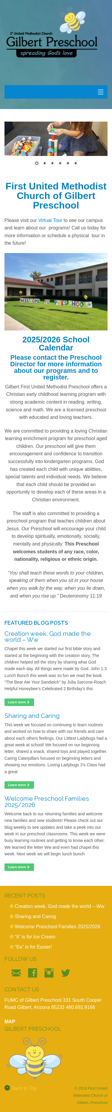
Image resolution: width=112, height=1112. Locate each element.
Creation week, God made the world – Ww (47, 637)
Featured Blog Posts (36, 623)
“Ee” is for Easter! (33, 946)
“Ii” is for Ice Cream (35, 936)
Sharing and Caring (32, 715)
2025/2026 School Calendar (56, 343)
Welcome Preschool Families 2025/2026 (46, 801)
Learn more (19, 702)
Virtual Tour (50, 220)
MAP (9, 1021)
